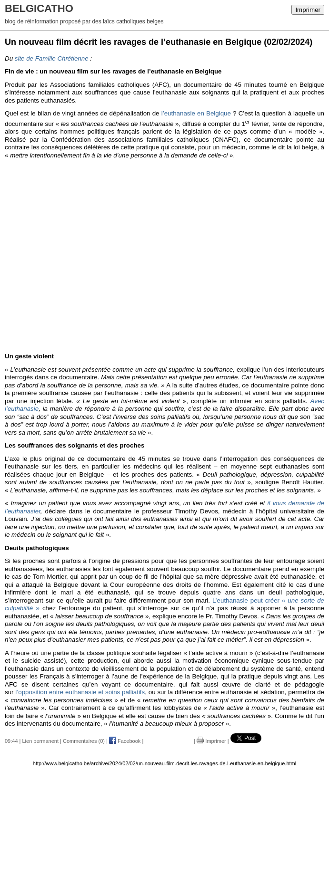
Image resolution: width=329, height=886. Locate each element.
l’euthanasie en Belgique (196, 113)
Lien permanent (40, 741)
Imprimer (307, 9)
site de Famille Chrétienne (52, 58)
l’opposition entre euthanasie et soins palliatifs (80, 692)
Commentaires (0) (84, 741)
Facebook (124, 741)
